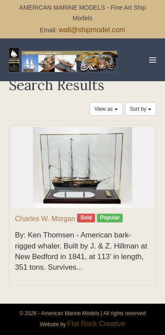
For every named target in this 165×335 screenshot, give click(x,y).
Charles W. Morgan (45, 218)
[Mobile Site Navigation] (152, 60)
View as (106, 109)
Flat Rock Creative (96, 323)
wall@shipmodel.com (92, 30)
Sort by (140, 109)
